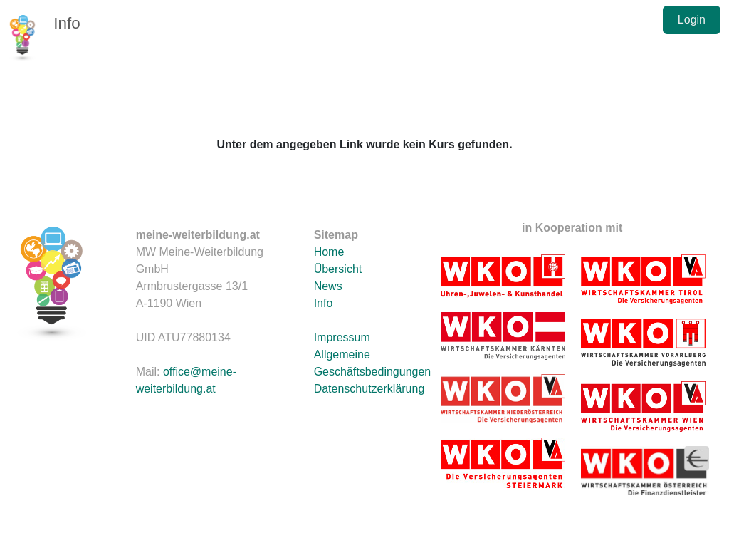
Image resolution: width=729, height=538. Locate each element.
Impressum (342, 337)
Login (692, 20)
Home (329, 252)
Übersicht (338, 269)
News (328, 286)
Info (66, 23)
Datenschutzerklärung (369, 389)
